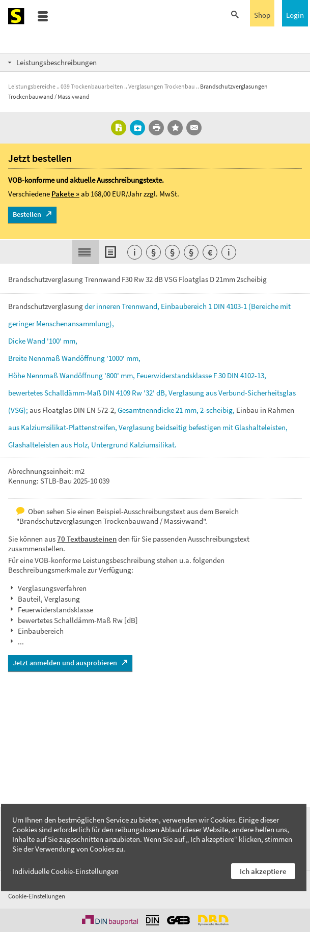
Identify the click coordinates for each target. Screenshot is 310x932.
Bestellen (27, 214)
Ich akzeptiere (263, 871)
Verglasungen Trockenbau (161, 86)
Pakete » (65, 194)
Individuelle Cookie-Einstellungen (65, 871)
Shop (262, 15)
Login (295, 15)
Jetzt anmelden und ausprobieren (65, 662)
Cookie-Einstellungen (36, 896)
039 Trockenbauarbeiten (92, 86)
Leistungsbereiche (31, 86)
